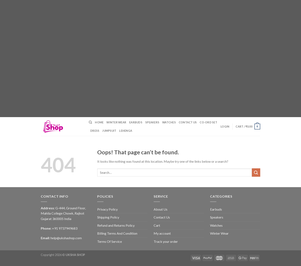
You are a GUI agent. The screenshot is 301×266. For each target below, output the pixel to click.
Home (99, 122)
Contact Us (188, 122)
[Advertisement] (125, 29)
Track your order (166, 241)
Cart (157, 225)
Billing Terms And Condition (117, 233)
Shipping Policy (108, 217)
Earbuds (135, 122)
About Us (160, 209)
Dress (94, 130)
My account (162, 233)
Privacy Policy (107, 209)
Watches (169, 122)
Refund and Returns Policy (116, 225)
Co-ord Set (208, 122)
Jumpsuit (109, 130)
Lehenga (125, 130)
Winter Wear (116, 122)
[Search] (90, 122)
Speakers (152, 122)
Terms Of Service (109, 241)
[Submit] (256, 172)
